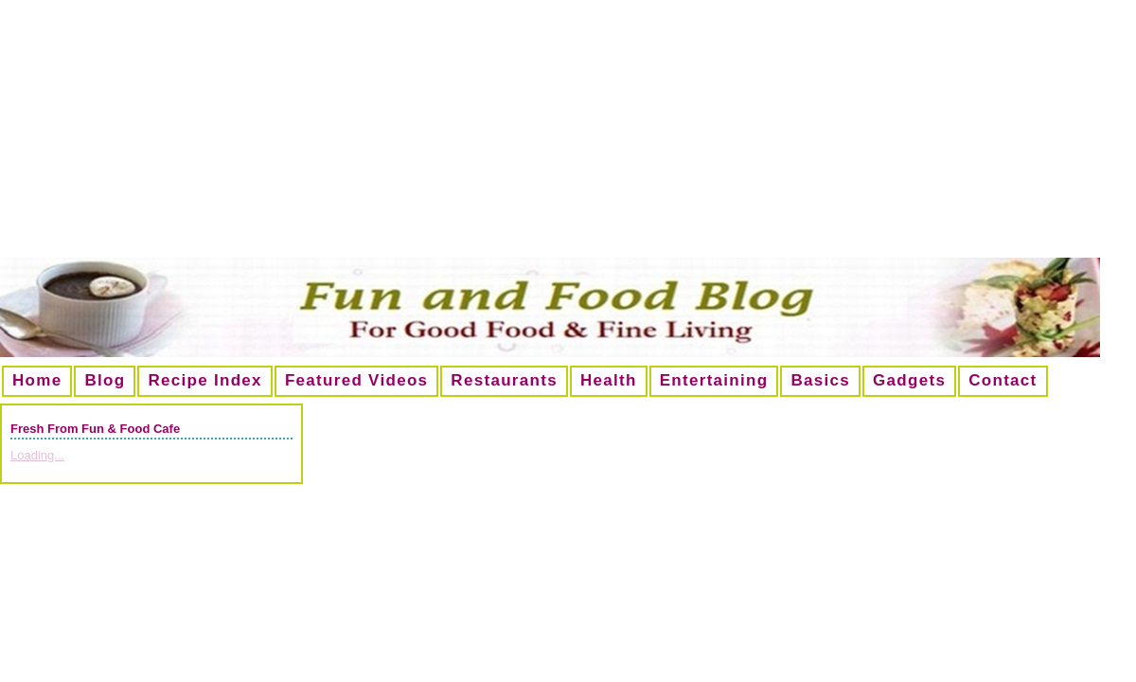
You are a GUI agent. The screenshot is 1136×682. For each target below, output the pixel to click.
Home (37, 380)
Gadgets (909, 380)
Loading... (37, 455)
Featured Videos (356, 380)
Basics (820, 380)
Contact (1002, 380)
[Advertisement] (568, 136)
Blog (104, 380)
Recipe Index (204, 380)
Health (608, 380)
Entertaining (714, 380)
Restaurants (504, 380)
